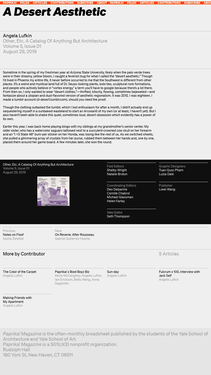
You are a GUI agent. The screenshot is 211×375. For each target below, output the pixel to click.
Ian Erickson (63, 279)
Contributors (62, 3)
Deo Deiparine (117, 189)
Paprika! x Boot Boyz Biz (72, 272)
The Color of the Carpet (19, 272)
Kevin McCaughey (67, 275)
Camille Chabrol (118, 193)
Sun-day (113, 272)
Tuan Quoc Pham (171, 170)
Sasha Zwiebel (13, 238)
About (102, 3)
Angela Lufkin (17, 35)
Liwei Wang (167, 189)
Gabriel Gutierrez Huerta (72, 238)
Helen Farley (116, 201)
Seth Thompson (118, 216)
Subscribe (85, 3)
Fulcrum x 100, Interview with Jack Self (179, 273)
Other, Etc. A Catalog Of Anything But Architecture (55, 40)
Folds (24, 3)
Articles (40, 3)
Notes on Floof (13, 235)
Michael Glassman (120, 197)
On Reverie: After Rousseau (74, 235)
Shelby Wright (117, 170)
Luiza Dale (166, 174)
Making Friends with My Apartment (17, 299)
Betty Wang (82, 279)
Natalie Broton (117, 174)
